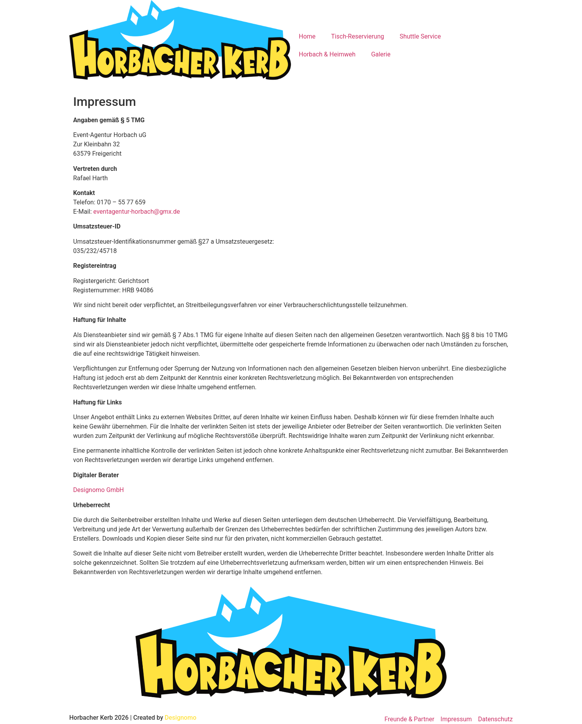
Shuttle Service (420, 36)
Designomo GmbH (98, 490)
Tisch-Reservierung (357, 36)
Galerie (381, 54)
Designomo (180, 717)
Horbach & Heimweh (327, 54)
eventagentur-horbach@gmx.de (136, 211)
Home (307, 36)
